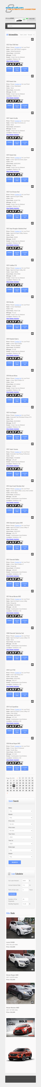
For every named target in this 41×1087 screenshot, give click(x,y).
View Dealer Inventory (12, 61)
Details (9, 69)
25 (10, 785)
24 (7, 785)
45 (17, 790)
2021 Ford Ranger (11, 412)
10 (20, 780)
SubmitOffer (17, 69)
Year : (12, 834)
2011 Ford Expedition (12, 706)
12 (26, 780)
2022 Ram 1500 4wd (12, 44)
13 (29, 780)
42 (7, 790)
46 (20, 790)
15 (7, 783)
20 (23, 783)
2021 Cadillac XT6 (11, 265)
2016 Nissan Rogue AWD (13, 743)
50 (32, 790)
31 (29, 785)
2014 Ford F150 (10, 670)
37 (20, 788)
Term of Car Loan (13, 890)
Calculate (12, 894)
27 (17, 785)
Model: (11, 814)
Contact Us (18, 47)
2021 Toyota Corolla (12, 118)
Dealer (11, 853)
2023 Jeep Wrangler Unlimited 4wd (16, 228)
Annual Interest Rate (14, 885)
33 (7, 788)
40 (29, 788)
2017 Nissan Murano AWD (13, 596)
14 (32, 780)
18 (17, 783)
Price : (12, 821)
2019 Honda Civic (11, 81)
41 (32, 788)
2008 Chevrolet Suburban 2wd (15, 633)
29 (23, 785)
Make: (10, 808)
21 (26, 783)
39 (26, 788)
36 (17, 788)
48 (26, 790)
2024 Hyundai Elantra (12, 339)
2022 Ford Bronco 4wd (12, 192)
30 (26, 785)
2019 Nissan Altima (11, 375)
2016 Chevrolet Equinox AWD (14, 523)
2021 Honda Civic (11, 155)
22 (29, 783)
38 (23, 788)
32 (32, 785)
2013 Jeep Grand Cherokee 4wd (15, 486)
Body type (12, 847)
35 (14, 788)
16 (10, 783)
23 (32, 783)
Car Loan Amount (13, 880)
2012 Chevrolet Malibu (12, 559)
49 (29, 790)
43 (10, 790)
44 (14, 790)
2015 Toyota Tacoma (12, 449)
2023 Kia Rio (10, 302)
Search (15, 862)
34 (10, 788)
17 (14, 783)
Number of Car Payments (12, 900)
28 (20, 785)
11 (23, 780)
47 (23, 790)
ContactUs (24, 69)
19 (20, 783)
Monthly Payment (13, 904)
